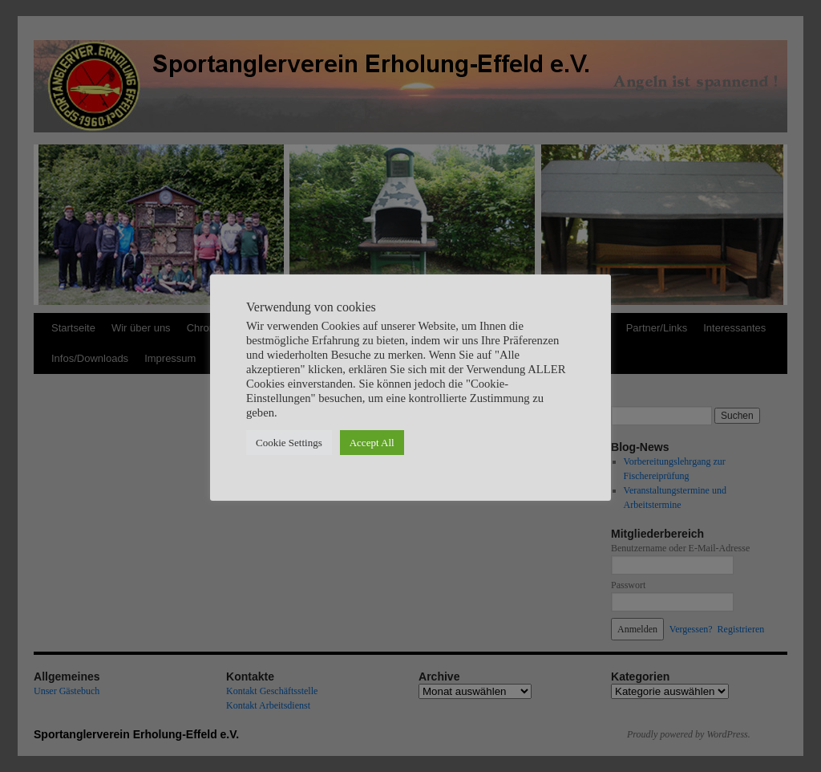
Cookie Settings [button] (289, 443)
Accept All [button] (372, 443)
